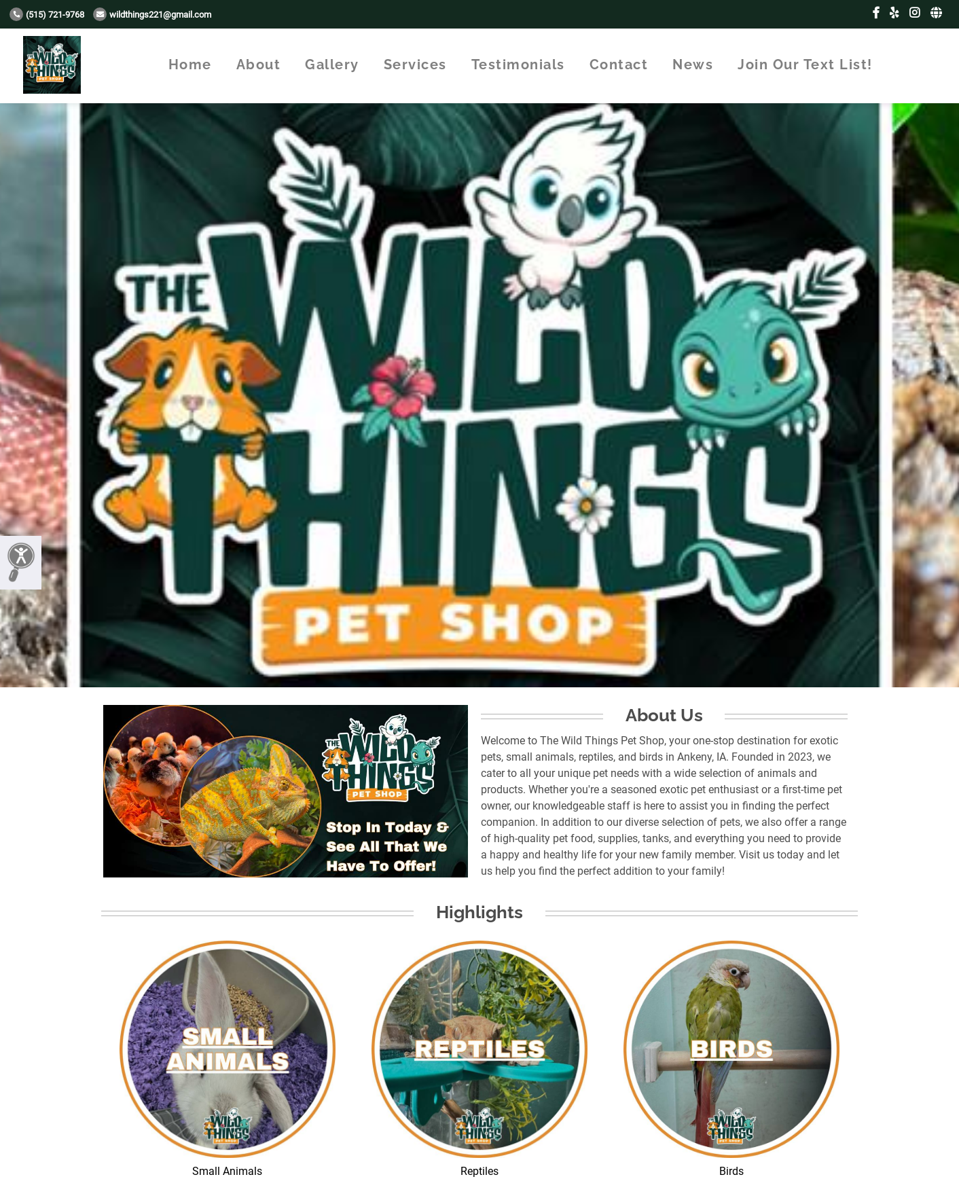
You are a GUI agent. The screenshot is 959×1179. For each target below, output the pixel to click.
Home (190, 64)
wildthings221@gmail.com (152, 15)
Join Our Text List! (805, 64)
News (692, 64)
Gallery (332, 64)
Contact (619, 64)
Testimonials (518, 64)
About (258, 64)
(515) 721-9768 (47, 15)
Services (415, 64)
